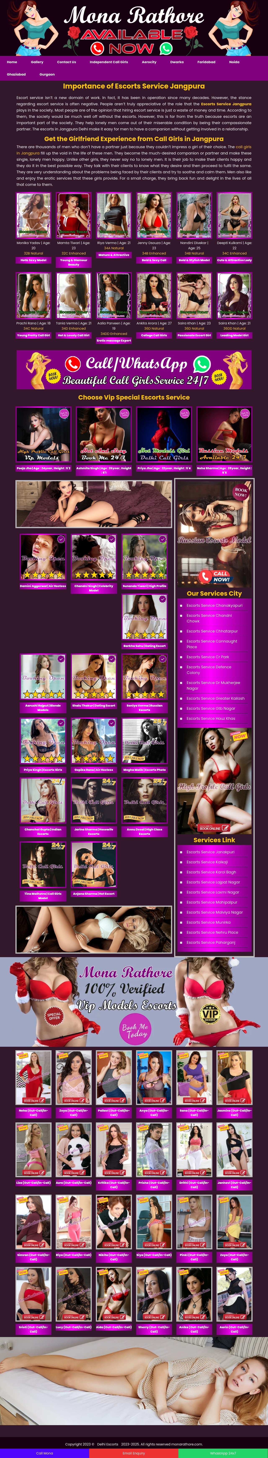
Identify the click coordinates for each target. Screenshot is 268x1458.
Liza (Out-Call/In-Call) (33, 1183)
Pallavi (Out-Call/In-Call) (114, 1112)
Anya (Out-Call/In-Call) (154, 1112)
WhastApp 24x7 (223, 1453)
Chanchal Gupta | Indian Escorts (42, 831)
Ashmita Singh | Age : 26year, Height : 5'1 (103, 470)
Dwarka (177, 62)
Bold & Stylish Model (194, 260)
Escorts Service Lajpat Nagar (213, 882)
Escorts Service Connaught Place (212, 644)
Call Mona (44, 1453)
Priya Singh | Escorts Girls (43, 770)
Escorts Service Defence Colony (209, 669)
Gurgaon (47, 74)
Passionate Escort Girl (194, 335)
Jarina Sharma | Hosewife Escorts (93, 831)
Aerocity (149, 62)
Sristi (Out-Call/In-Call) (33, 1329)
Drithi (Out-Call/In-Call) (194, 1185)
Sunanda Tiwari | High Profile (144, 586)
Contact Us (66, 62)
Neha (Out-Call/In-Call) (33, 1112)
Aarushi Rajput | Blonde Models (43, 707)
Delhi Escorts (108, 1444)
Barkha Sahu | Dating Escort (145, 646)
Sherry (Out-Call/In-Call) (154, 1329)
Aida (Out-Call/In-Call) (114, 1327)
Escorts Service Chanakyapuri (214, 605)
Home (12, 62)
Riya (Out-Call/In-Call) (73, 1255)
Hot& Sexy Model (33, 260)
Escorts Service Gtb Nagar (211, 708)
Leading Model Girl (234, 335)
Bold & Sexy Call (154, 260)
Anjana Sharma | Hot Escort (94, 894)
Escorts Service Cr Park (208, 657)
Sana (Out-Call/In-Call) (194, 1112)
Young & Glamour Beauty (73, 262)
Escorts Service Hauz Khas (211, 718)
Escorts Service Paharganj (211, 942)
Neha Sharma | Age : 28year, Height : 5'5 (224, 470)
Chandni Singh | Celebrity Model (94, 588)
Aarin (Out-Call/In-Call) (234, 1329)
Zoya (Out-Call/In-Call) (73, 1112)
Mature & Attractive (114, 255)
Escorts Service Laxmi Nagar (213, 892)
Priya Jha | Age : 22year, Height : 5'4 (164, 468)
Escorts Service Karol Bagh (211, 872)
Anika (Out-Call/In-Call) (194, 1329)
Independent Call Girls (109, 62)
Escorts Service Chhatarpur (212, 631)
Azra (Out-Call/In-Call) (74, 1183)
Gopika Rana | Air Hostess (94, 770)
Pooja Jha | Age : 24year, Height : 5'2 (43, 468)
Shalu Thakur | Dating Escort (93, 705)
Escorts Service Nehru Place (212, 932)
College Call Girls (154, 335)
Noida (234, 62)
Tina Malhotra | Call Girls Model (43, 896)
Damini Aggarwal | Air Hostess (43, 586)
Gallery (37, 62)
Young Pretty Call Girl (33, 335)
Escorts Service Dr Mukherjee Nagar (213, 685)
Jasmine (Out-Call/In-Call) (234, 1112)
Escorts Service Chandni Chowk (209, 618)
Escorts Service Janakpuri (210, 852)
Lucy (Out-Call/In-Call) (73, 1327)
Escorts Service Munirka (209, 922)
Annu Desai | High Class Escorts (144, 831)
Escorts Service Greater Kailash (216, 698)
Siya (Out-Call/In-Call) (154, 1255)
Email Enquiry (134, 1453)
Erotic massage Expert (114, 340)
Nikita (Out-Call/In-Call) (114, 1257)
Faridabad (206, 62)
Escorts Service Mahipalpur (212, 902)
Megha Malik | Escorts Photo (145, 770)
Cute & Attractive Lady (234, 260)
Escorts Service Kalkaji (207, 862)
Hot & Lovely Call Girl (73, 335)
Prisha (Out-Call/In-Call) (154, 1185)
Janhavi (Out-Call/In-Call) (234, 1185)
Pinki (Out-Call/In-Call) (194, 1257)
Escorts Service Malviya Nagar (215, 912)
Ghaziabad (16, 74)
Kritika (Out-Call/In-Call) (114, 1185)
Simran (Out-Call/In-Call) (33, 1257)
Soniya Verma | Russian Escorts (144, 707)
